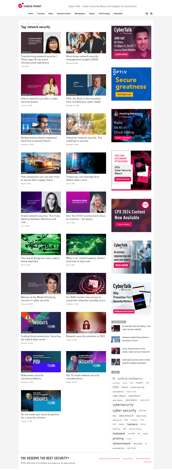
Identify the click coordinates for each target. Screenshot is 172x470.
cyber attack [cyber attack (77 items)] (119, 396)
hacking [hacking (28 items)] (142, 424)
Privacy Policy (128, 458)
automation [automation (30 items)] (116, 383)
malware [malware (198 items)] (119, 433)
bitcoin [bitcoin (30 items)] (125, 383)
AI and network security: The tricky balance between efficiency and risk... (40, 219)
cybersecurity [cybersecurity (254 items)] (123, 405)
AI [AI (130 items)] (114, 378)
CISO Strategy (104, 14)
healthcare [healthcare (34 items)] (116, 429)
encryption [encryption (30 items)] (134, 420)
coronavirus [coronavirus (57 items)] (118, 392)
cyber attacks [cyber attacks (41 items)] (118, 400)
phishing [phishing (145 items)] (118, 438)
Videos (92, 14)
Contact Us (147, 462)
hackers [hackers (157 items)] (132, 424)
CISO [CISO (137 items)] (116, 387)
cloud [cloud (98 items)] (124, 387)
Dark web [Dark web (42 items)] (142, 411)
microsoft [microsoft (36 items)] (131, 434)
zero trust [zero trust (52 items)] (131, 448)
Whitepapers (80, 14)
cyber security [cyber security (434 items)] (124, 411)
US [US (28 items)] (146, 443)
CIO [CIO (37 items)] (147, 383)
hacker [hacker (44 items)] (121, 424)
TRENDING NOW (27, 52)
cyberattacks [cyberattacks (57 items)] (131, 400)
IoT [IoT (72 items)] (124, 429)
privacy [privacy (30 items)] (128, 439)
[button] (146, 13)
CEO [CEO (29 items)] (131, 383)
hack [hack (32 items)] (114, 424)
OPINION (24, 172)
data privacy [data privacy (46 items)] (141, 416)
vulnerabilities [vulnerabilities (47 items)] (118, 448)
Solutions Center (64, 14)
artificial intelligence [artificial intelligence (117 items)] (130, 378)
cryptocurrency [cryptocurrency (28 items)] (131, 392)
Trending (40, 14)
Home (30, 14)
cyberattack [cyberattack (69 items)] (134, 396)
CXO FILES (70, 52)
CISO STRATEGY (71, 172)
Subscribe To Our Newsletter (109, 458)
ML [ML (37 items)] (139, 434)
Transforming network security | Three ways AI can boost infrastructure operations (39, 59)
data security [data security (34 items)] (117, 420)
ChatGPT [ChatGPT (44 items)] (139, 383)
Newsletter (118, 14)
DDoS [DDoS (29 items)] (126, 420)
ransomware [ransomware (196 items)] (121, 443)
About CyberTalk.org (143, 458)
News (50, 14)
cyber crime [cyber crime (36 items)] (144, 400)
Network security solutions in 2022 (85, 336)
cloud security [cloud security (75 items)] (137, 387)
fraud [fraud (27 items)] (142, 420)
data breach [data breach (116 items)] (126, 415)
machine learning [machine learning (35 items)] (135, 429)
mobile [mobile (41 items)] (145, 434)
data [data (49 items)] (114, 416)
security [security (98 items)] (137, 443)
